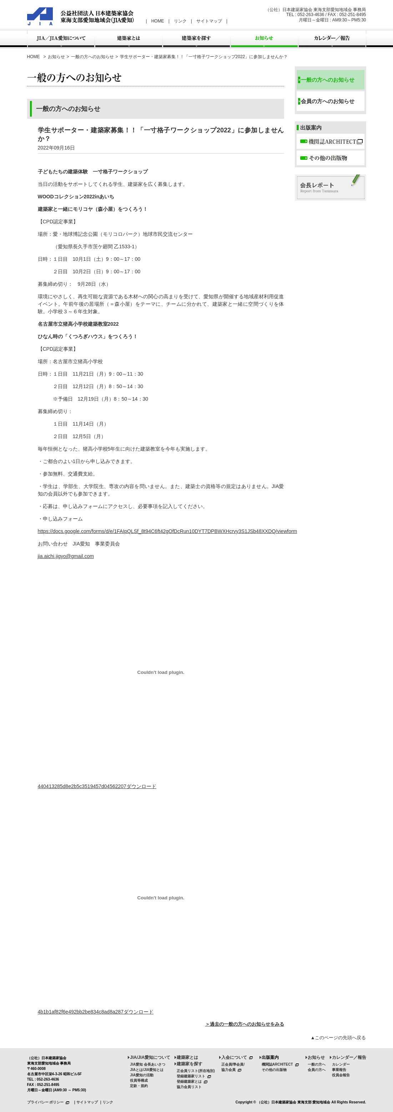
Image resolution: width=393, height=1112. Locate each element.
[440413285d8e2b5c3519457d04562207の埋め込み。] (161, 672)
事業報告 (339, 1070)
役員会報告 (341, 1075)
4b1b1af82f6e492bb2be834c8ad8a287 (81, 1012)
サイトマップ (209, 21)
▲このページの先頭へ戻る (338, 1037)
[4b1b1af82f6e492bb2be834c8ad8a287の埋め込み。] (161, 898)
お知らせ (56, 56)
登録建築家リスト (195, 1076)
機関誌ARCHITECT (281, 1064)
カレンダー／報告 (349, 1057)
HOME (157, 21)
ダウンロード (141, 786)
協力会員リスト (189, 1087)
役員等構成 (139, 1080)
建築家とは (187, 1057)
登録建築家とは (193, 1081)
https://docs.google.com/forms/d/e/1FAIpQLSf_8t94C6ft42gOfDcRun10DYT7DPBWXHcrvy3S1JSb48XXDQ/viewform (167, 531)
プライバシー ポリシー (49, 1102)
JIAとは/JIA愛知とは (146, 1070)
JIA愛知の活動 (141, 1075)
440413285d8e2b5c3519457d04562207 (82, 786)
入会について (238, 1057)
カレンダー (341, 1064)
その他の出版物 (274, 1070)
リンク (180, 21)
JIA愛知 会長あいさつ (147, 1064)
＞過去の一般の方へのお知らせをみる (244, 1024)
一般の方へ (317, 1064)
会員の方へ (317, 1070)
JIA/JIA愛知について (150, 1057)
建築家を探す (189, 1063)
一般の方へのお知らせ (92, 56)
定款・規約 (139, 1086)
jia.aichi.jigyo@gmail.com (66, 556)
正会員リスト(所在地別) (196, 1071)
